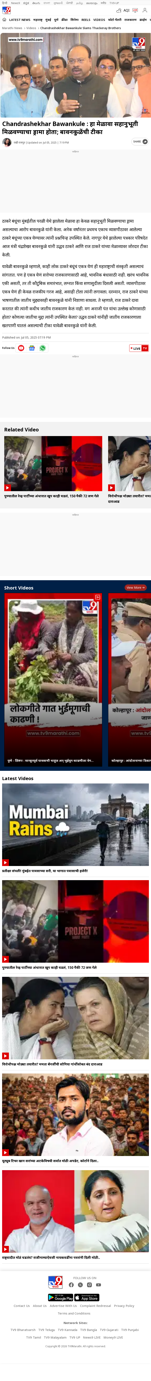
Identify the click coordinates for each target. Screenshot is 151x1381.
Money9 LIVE (113, 1337)
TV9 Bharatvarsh (22, 1330)
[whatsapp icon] (42, 348)
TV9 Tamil (33, 1337)
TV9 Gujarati (109, 1330)
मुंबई (48, 20)
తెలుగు (36, 3)
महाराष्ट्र (37, 20)
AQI (126, 10)
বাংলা (47, 3)
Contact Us (22, 1306)
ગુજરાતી (58, 3)
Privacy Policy (124, 1306)
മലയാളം (91, 3)
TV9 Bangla (88, 1330)
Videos (99, 20)
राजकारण (130, 20)
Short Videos (18, 587)
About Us (40, 1306)
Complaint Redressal (95, 1306)
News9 (15, 3)
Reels (86, 20)
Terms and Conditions (74, 1313)
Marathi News (12, 28)
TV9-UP (114, 3)
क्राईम (143, 20)
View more (136, 587)
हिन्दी (5, 3)
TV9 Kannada (67, 1330)
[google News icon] (32, 348)
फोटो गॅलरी (114, 20)
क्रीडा (64, 20)
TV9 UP (74, 1337)
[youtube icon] (21, 348)
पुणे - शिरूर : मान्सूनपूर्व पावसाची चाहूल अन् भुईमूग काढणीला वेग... (51, 760)
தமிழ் (79, 3)
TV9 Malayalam (55, 1337)
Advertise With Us (63, 1306)
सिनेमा (75, 20)
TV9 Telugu (46, 1330)
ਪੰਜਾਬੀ (69, 3)
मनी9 (103, 3)
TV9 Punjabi (130, 1330)
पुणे (56, 20)
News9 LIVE (92, 1337)
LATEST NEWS (19, 20)
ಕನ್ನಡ (26, 3)
